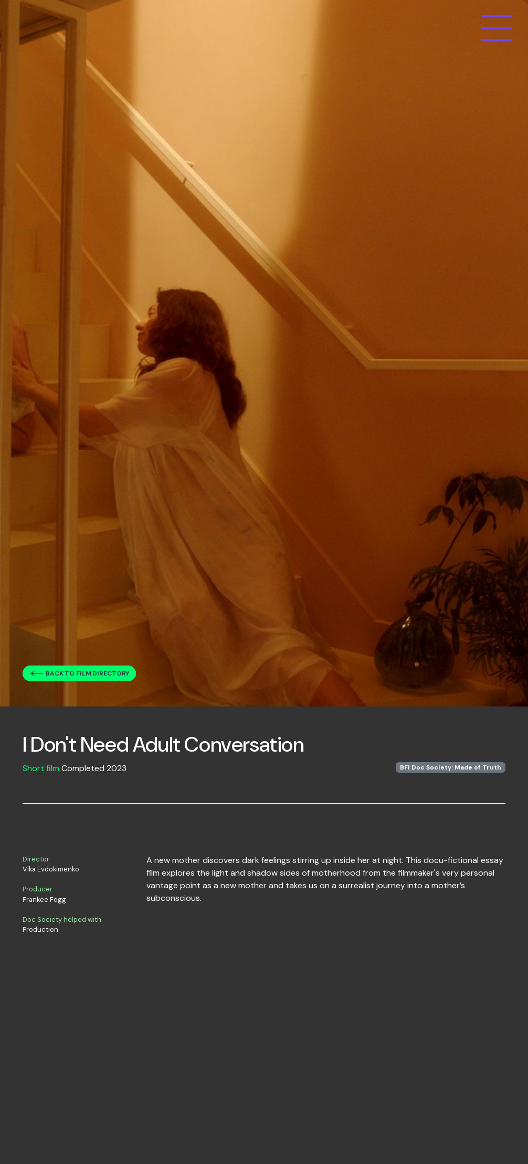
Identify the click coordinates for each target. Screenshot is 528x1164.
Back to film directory (88, 673)
